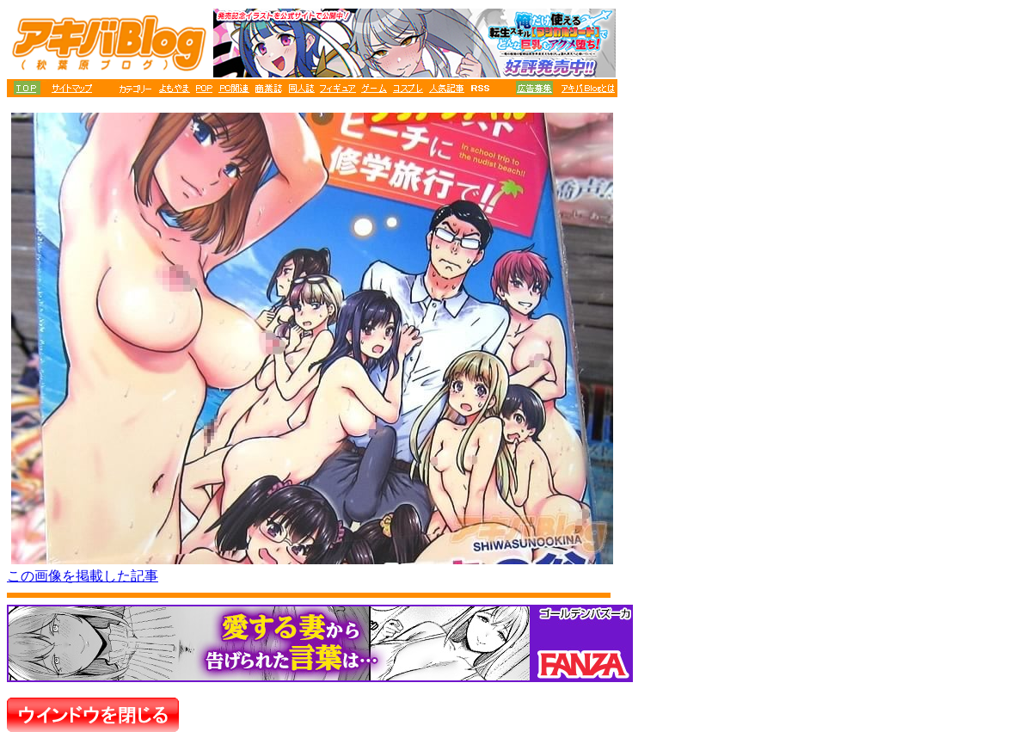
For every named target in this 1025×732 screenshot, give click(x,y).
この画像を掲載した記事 (82, 576)
